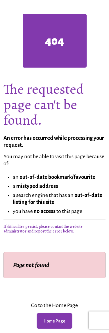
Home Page (54, 321)
